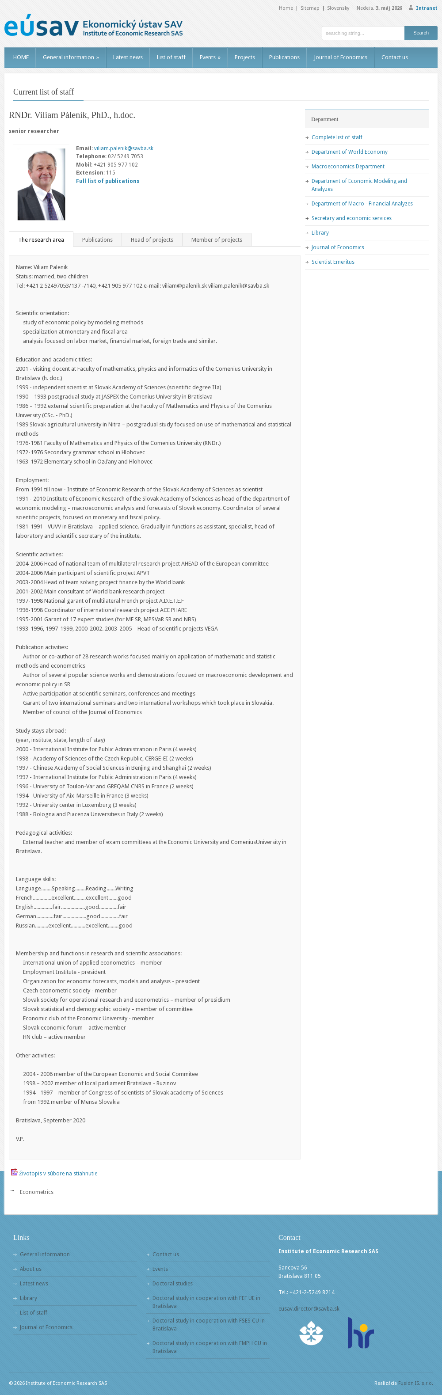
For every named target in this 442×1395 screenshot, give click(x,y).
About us (31, 1269)
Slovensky (338, 8)
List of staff (171, 57)
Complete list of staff (337, 137)
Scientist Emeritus (333, 262)
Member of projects (216, 239)
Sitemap (310, 8)
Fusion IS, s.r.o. (415, 1383)
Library (320, 233)
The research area (41, 239)
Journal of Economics (340, 57)
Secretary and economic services (352, 218)
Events (210, 57)
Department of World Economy (350, 152)
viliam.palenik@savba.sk (123, 148)
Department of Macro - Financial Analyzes (362, 204)
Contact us (394, 57)
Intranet (427, 8)
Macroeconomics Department (348, 166)
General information (71, 57)
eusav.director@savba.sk (308, 1309)
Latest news (128, 57)
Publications (284, 57)
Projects (245, 57)
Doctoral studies (172, 1284)
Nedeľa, (379, 8)
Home (286, 8)
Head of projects (152, 239)
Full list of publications (107, 181)
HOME (21, 57)
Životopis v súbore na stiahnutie (58, 1174)
